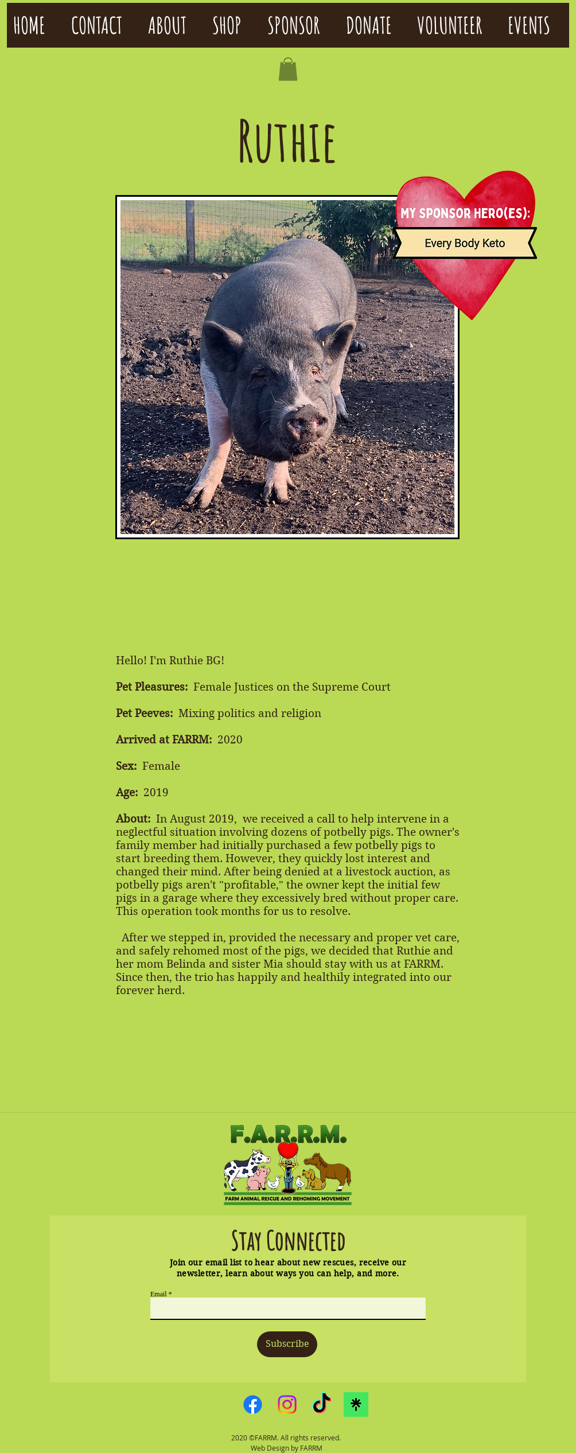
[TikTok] (321, 1404)
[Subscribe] (287, 1344)
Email (158, 1294)
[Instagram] (287, 1404)
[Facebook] (252, 1404)
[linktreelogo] (356, 1404)
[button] (288, 69)
